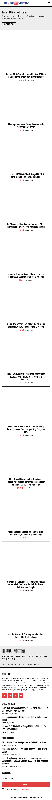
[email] (26, 778)
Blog (21, 280)
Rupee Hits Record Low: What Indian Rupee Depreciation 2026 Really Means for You (26, 325)
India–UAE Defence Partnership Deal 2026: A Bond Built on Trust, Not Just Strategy (26, 75)
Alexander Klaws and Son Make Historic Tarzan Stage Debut (24, 750)
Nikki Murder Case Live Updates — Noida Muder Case (24, 742)
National (22, 80)
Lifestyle (5, 755)
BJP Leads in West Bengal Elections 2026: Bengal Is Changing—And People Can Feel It (26, 225)
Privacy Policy (24, 789)
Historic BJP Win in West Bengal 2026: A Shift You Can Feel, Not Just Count (26, 175)
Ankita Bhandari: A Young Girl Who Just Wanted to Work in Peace (26, 635)
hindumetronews (29, 488)
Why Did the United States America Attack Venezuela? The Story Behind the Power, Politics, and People (26, 584)
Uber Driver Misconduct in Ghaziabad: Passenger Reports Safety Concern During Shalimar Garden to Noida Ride (26, 482)
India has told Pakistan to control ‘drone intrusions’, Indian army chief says (26, 533)
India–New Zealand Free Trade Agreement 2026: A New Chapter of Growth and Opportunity (26, 377)
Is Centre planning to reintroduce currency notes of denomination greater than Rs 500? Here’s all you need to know (25, 761)
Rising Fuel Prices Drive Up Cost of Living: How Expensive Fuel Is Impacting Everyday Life (26, 429)
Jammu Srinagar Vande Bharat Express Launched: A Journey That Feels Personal (25, 275)
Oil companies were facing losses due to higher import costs (26, 125)
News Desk (30, 80)
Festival (5, 766)
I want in (26, 784)
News (22, 130)
